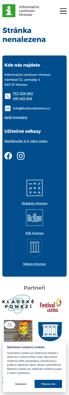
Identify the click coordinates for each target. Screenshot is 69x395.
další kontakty (16, 117)
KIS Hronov (35, 233)
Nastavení (20, 383)
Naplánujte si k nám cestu (25, 141)
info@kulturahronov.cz (31, 108)
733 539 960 (23, 94)
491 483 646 (22, 99)
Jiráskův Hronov (34, 203)
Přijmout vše (48, 383)
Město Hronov (34, 264)
